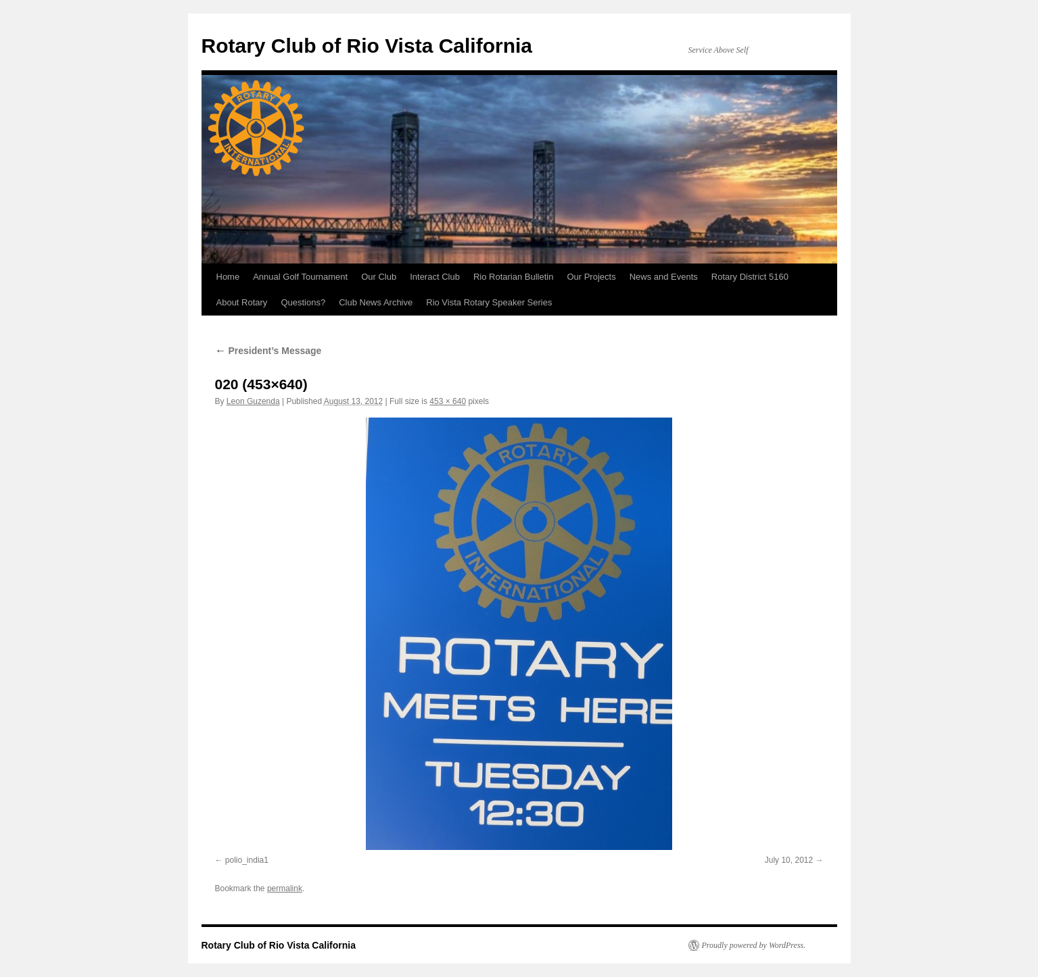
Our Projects (591, 277)
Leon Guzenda (253, 401)
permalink (284, 888)
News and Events (664, 277)
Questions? (303, 302)
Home (228, 277)
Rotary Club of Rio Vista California (367, 45)
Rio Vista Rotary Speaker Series (489, 302)
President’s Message (268, 350)
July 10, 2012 (789, 860)
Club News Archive (375, 302)
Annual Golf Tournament (300, 277)
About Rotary (242, 302)
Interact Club (435, 277)
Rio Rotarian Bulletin (513, 277)
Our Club (378, 277)
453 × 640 (447, 401)
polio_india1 (246, 860)
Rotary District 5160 (749, 277)
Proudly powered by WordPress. (754, 945)
